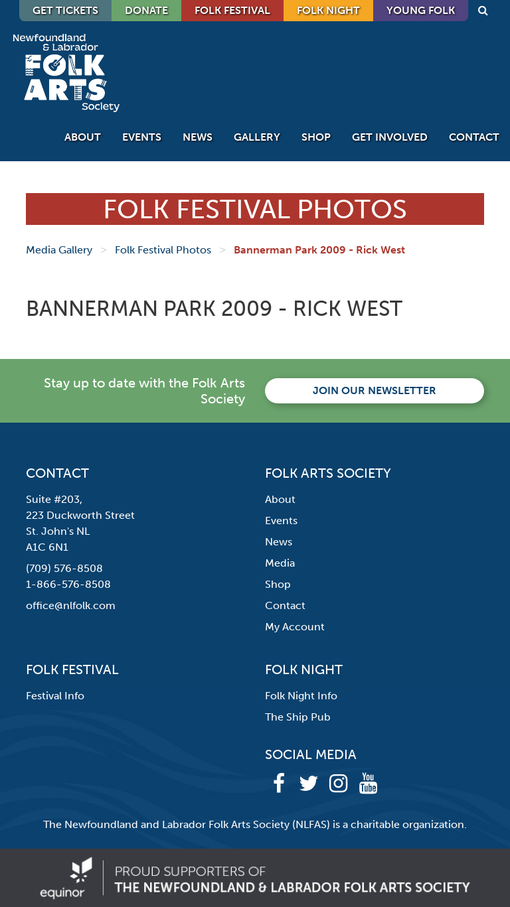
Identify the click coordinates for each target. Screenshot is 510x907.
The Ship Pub (298, 717)
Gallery (257, 137)
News (197, 137)
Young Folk (420, 10)
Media (280, 563)
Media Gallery (59, 250)
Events (141, 137)
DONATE (146, 10)
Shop (316, 137)
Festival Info (55, 695)
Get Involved (390, 137)
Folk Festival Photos (163, 250)
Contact (474, 137)
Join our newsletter (374, 390)
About (82, 137)
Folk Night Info (301, 695)
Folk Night (328, 10)
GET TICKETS (65, 10)
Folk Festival (232, 10)
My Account (295, 626)
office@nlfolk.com (71, 605)
